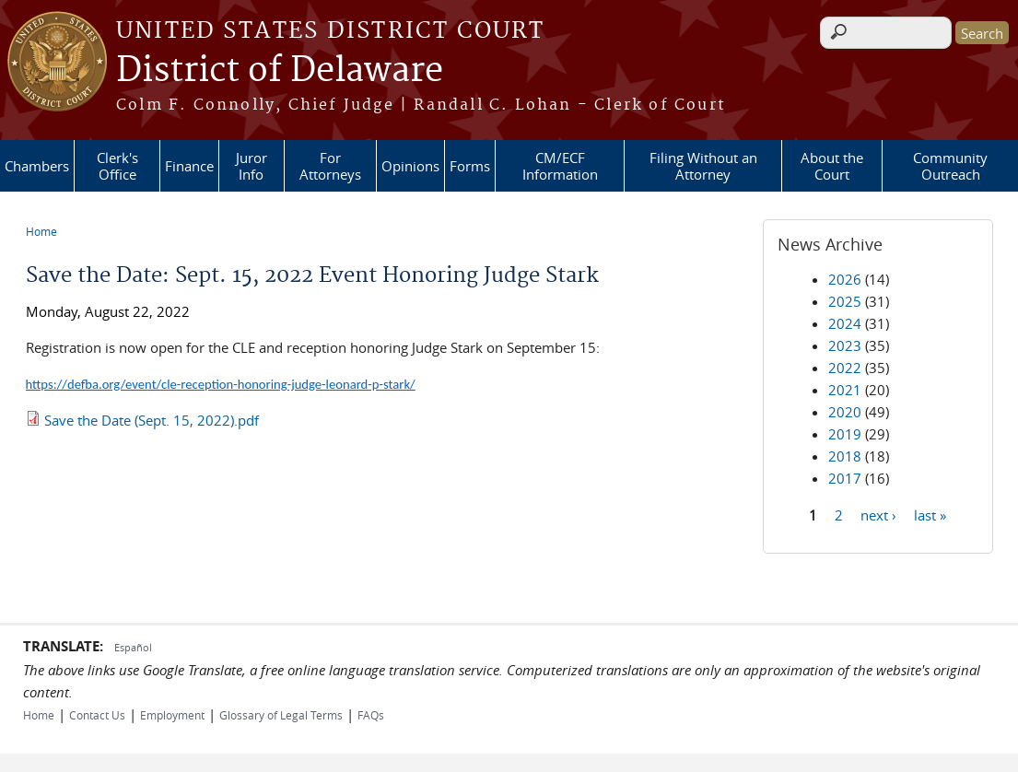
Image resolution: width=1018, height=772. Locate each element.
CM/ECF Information (560, 165)
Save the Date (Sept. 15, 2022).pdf (151, 420)
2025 (844, 301)
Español (133, 647)
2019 (844, 434)
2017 (844, 478)
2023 (844, 345)
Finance (189, 166)
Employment (172, 715)
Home (41, 231)
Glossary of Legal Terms (281, 715)
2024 (844, 323)
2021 (844, 389)
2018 (844, 456)
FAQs (370, 715)
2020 (844, 412)
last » (930, 514)
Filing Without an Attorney (703, 165)
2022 (844, 367)
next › (878, 514)
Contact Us (97, 715)
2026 (844, 279)
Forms (470, 166)
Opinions (410, 166)
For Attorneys (330, 165)
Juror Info (251, 165)
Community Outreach (950, 165)
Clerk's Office (117, 165)
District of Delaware (279, 71)
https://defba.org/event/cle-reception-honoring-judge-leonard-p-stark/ (220, 384)
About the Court (832, 165)
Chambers (37, 166)
